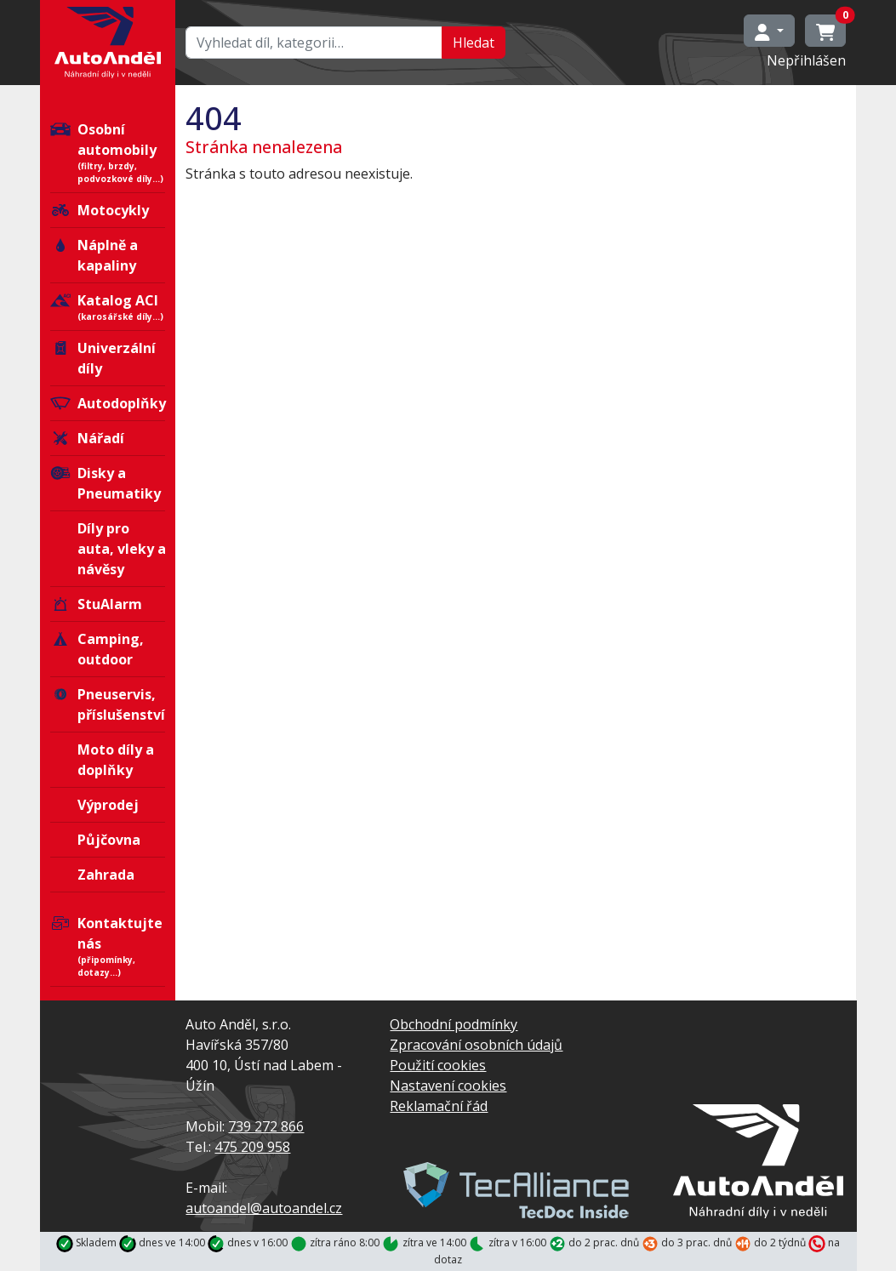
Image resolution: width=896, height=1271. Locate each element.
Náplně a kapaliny (94, 255)
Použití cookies (438, 1065)
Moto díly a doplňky (115, 759)
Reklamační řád (439, 1106)
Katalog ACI (108, 307)
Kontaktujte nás (108, 946)
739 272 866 (266, 1126)
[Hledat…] (313, 42)
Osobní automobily (108, 152)
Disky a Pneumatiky (105, 483)
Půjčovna (108, 839)
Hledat (473, 42)
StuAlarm (96, 604)
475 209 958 (252, 1146)
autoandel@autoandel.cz (263, 1208)
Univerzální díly (103, 358)
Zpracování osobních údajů (476, 1044)
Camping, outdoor (97, 649)
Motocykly (99, 210)
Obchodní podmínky (453, 1024)
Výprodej (108, 804)
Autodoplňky (108, 403)
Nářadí (87, 438)
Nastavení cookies (448, 1085)
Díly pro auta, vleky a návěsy (121, 549)
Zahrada (105, 874)
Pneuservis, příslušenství (107, 704)
